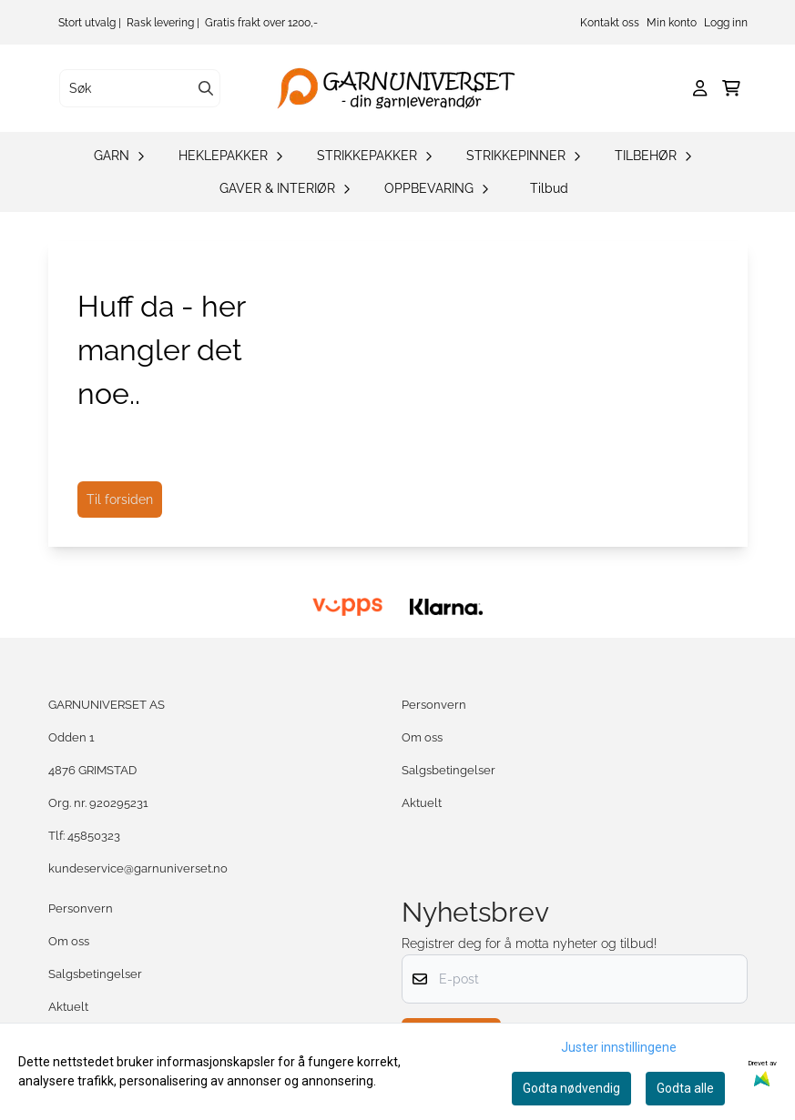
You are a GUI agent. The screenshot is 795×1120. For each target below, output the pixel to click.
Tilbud (549, 188)
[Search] (206, 88)
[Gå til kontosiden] (700, 88)
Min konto (672, 22)
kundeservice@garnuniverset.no (138, 868)
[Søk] (139, 88)
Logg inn (726, 22)
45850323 (93, 836)
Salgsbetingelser (448, 770)
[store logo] (403, 88)
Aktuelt (422, 803)
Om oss (422, 737)
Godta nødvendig (571, 1088)
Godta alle (685, 1088)
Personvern (434, 704)
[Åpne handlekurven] (731, 88)
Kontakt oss (609, 22)
